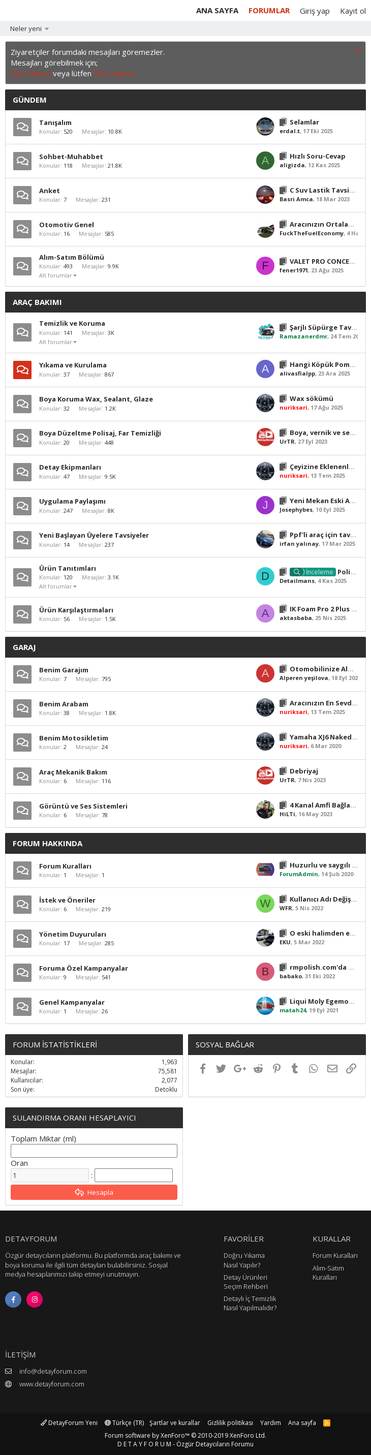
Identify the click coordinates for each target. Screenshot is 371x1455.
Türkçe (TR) (124, 1422)
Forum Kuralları (65, 866)
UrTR (287, 441)
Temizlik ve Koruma (72, 323)
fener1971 (294, 270)
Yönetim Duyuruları (72, 934)
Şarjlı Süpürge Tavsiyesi (330, 327)
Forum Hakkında (47, 843)
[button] (47, 28)
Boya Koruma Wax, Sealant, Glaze (96, 399)
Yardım (270, 1422)
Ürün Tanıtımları (67, 568)
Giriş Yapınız (114, 73)
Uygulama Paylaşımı (72, 501)
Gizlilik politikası (230, 1422)
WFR (286, 908)
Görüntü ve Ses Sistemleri (83, 806)
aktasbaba (296, 618)
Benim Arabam (63, 703)
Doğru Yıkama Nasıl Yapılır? (244, 1260)
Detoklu (166, 1089)
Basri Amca (296, 199)
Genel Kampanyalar (72, 1002)
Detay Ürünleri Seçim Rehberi (246, 1282)
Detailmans (297, 580)
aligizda (292, 165)
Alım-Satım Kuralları (328, 1272)
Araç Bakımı (37, 302)
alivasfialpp (297, 373)
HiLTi (287, 814)
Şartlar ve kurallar (174, 1422)
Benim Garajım (63, 669)
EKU (285, 942)
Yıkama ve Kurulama (73, 364)
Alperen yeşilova (304, 678)
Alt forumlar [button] (55, 275)
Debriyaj (304, 771)
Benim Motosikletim (73, 737)
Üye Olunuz (31, 73)
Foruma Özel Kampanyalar (83, 968)
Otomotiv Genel (66, 224)
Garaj (24, 647)
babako (291, 976)
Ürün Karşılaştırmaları (76, 609)
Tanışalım (55, 122)
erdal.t (290, 131)
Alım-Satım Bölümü (71, 257)
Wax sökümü (311, 398)
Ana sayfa (217, 10)
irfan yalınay (299, 543)
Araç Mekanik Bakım (73, 772)
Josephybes (296, 509)
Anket (49, 190)
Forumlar (269, 10)
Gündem (30, 100)
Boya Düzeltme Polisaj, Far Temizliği (100, 433)
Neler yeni (26, 28)
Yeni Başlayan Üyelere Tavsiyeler (94, 535)
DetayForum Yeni (69, 1422)
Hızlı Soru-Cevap (318, 156)
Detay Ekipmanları (70, 467)
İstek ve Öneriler (67, 900)
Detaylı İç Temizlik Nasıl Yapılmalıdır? (250, 1303)
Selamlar (304, 122)
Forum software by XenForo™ (185, 1435)
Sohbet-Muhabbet (71, 156)
